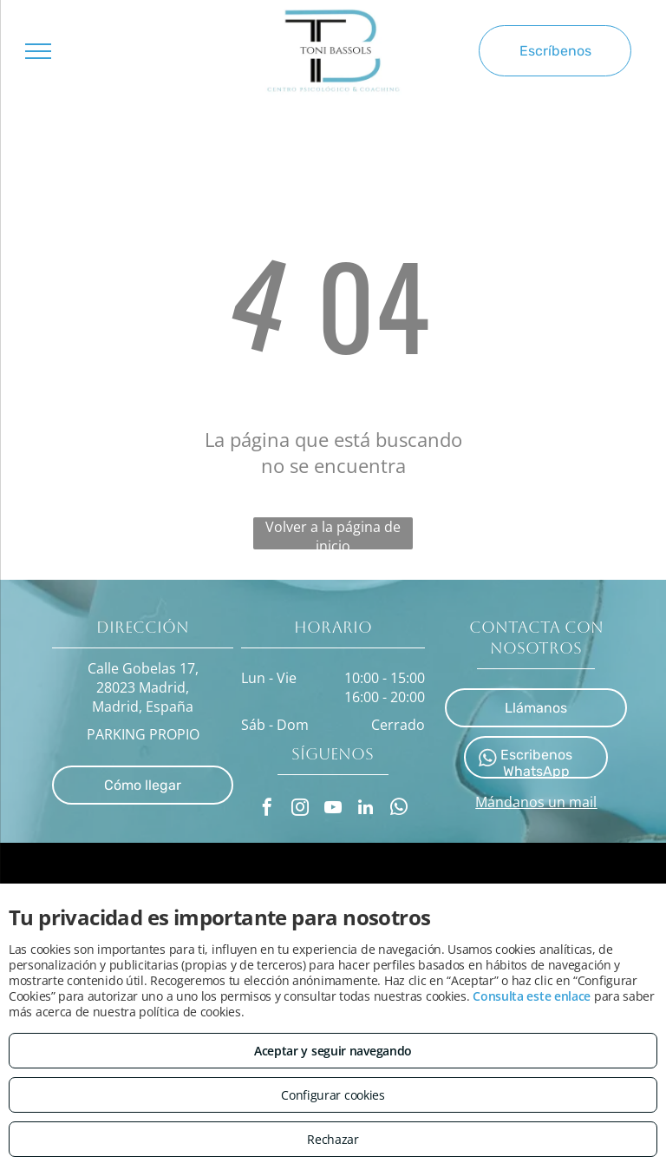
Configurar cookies (333, 1095)
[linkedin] (366, 809)
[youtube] (333, 809)
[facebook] (267, 809)
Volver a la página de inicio (333, 533)
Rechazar (333, 1139)
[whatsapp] (399, 809)
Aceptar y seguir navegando (333, 1050)
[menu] (38, 51)
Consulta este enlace (532, 996)
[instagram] (300, 809)
